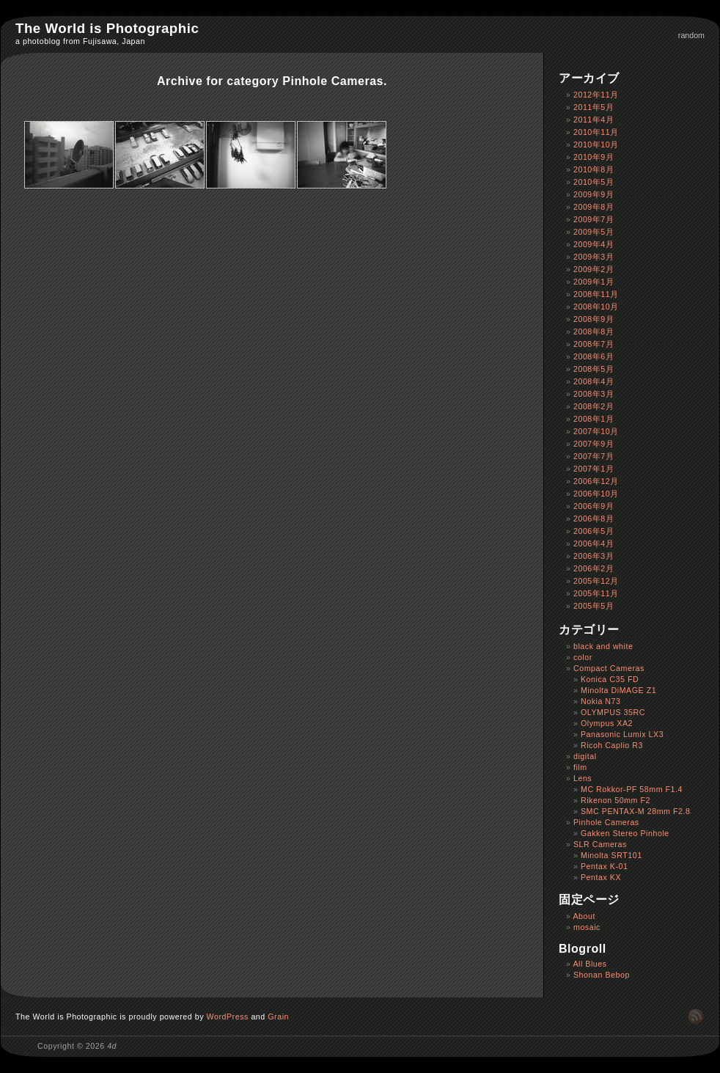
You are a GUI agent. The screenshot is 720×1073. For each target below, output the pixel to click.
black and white (603, 646)
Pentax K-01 (604, 866)
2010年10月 (596, 144)
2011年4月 (593, 119)
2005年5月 (593, 605)
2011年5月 (593, 107)
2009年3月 (593, 256)
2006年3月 (593, 556)
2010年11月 (596, 132)
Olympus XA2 (607, 723)
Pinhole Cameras (606, 822)
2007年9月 (593, 443)
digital (585, 756)
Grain (278, 1016)
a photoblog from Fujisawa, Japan (80, 41)
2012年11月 (596, 94)
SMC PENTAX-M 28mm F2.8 (636, 811)
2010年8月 (593, 169)
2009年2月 (593, 269)
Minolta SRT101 (611, 855)
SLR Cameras (600, 844)
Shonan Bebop (601, 974)
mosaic (586, 927)
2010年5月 (593, 181)
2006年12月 (596, 481)
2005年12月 (596, 580)
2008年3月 (593, 393)
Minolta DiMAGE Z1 (618, 690)
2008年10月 (596, 306)
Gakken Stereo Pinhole (625, 833)
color (582, 657)
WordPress (228, 1016)
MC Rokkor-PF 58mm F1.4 (632, 789)
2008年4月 (593, 381)
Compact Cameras (608, 668)
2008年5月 (593, 369)
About (584, 916)
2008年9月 (593, 319)
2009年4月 (593, 244)
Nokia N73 (601, 701)
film (580, 767)
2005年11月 (596, 593)
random (691, 35)
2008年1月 (593, 418)
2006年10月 (596, 493)
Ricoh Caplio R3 (612, 745)
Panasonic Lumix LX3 (622, 734)
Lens (582, 778)
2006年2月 (593, 568)
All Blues (589, 963)
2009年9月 (593, 194)
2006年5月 (593, 531)
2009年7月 (593, 219)
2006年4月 (593, 543)
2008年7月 (593, 344)
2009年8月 (593, 206)
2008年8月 (593, 331)
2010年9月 (593, 157)
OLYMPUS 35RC (613, 712)
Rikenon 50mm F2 (615, 800)
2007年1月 (593, 468)
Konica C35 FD (610, 679)
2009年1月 (593, 281)
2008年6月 (593, 356)
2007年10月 (596, 431)
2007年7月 (593, 456)
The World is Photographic (107, 28)
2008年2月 (593, 406)
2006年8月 (593, 518)
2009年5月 (593, 231)
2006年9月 (593, 506)
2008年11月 (596, 294)
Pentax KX (601, 877)
